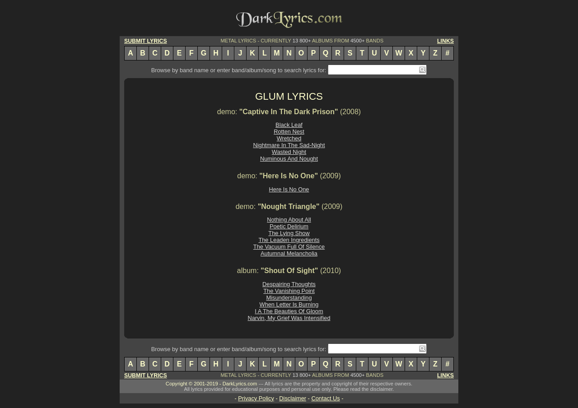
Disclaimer (292, 398)
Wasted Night (289, 151)
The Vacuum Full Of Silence (289, 246)
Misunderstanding (289, 297)
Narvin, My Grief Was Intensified (289, 318)
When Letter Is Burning (289, 304)
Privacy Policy (256, 398)
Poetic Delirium (289, 226)
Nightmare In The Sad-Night (289, 145)
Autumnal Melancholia (289, 253)
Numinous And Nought (289, 158)
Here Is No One (289, 189)
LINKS (445, 41)
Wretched (289, 138)
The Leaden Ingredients (288, 239)
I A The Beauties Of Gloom (289, 311)
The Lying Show (288, 233)
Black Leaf (289, 124)
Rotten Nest (289, 131)
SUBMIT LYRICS (145, 41)
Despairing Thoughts (289, 284)
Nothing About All (289, 219)
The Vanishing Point (289, 290)
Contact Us (325, 398)
